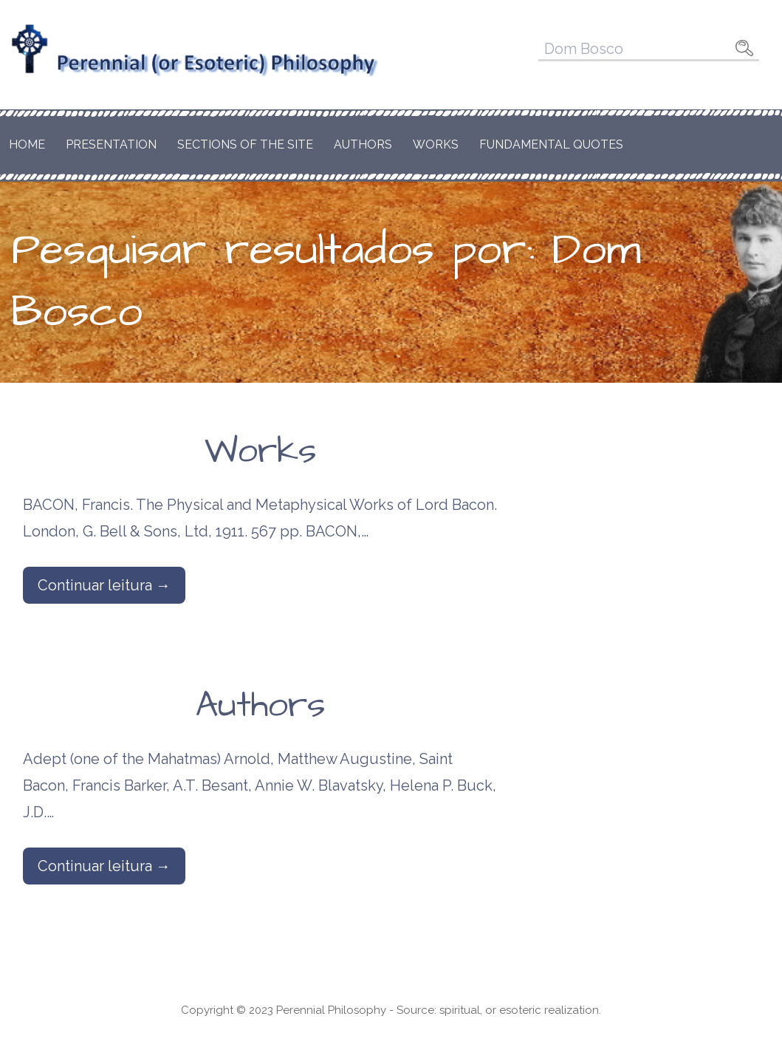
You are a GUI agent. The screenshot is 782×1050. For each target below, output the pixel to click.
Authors (363, 144)
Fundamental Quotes (551, 144)
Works (436, 144)
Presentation (111, 144)
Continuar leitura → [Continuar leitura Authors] (104, 866)
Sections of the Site (245, 144)
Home (27, 144)
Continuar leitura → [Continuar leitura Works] (104, 585)
